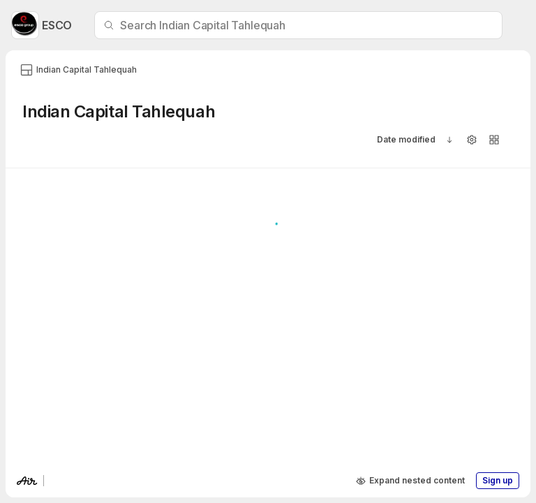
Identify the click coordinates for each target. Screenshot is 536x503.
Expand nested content (410, 480)
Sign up (497, 480)
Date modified (406, 139)
